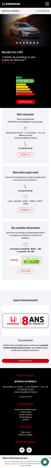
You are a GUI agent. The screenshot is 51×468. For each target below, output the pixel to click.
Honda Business (25, 417)
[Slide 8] (37, 43)
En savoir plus (25, 154)
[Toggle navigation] (47, 4)
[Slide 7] (34, 43)
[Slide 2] (17, 43)
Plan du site (25, 432)
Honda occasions (25, 414)
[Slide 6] (30, 43)
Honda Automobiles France (25, 409)
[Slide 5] (27, 43)
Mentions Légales (25, 435)
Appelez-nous (25, 271)
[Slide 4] (23, 43)
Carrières (25, 419)
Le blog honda (25, 412)
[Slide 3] (20, 43)
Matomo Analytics (12, 464)
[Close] (50, 457)
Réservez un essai (25, 101)
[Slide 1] (13, 43)
